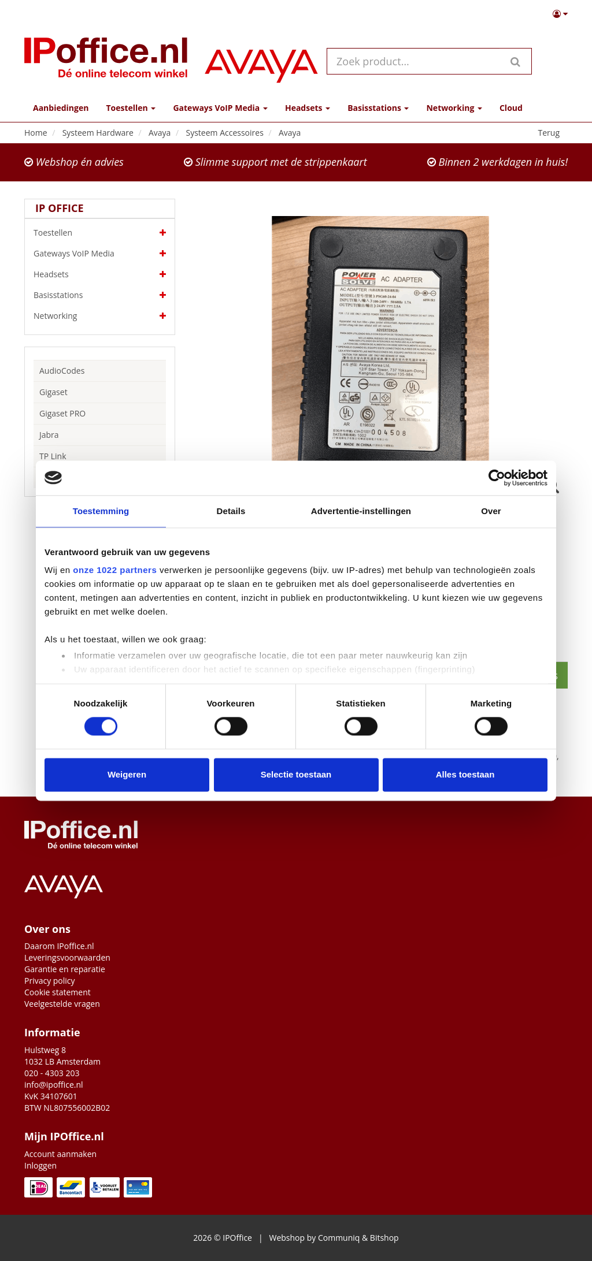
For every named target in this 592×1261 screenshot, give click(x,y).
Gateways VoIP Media (100, 253)
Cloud (511, 107)
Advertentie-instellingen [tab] (361, 511)
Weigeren (127, 774)
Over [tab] (491, 511)
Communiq (339, 1237)
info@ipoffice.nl (53, 1084)
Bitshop (384, 1237)
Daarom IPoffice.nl (59, 945)
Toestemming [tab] (101, 511)
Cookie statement (57, 992)
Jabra (49, 434)
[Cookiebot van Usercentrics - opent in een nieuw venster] (496, 477)
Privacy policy (49, 980)
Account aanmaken (60, 1153)
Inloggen (40, 1165)
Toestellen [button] (131, 107)
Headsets (100, 274)
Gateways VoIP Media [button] (220, 107)
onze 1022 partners (115, 570)
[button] (560, 14)
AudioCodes (61, 370)
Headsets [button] (307, 107)
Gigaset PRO (62, 413)
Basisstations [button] (378, 107)
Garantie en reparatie (64, 969)
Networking (100, 316)
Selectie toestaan (296, 774)
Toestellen (100, 233)
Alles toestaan (465, 774)
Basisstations (100, 295)
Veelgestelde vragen (62, 1003)
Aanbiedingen (60, 107)
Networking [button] (454, 107)
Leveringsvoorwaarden (67, 957)
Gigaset (53, 391)
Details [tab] (231, 511)
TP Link (52, 456)
